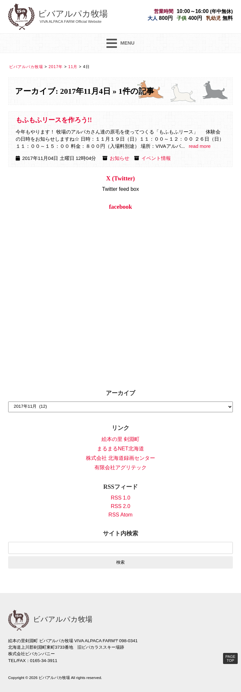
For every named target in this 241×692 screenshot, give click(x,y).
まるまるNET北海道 (120, 448)
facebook (120, 207)
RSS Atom (120, 514)
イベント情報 (156, 158)
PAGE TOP (230, 658)
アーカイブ (120, 393)
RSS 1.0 (120, 498)
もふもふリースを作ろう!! (54, 119)
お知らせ (119, 158)
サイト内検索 (120, 533)
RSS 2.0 (120, 506)
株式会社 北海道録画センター (120, 458)
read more (200, 146)
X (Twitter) (120, 178)
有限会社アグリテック (120, 467)
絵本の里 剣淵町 (120, 439)
